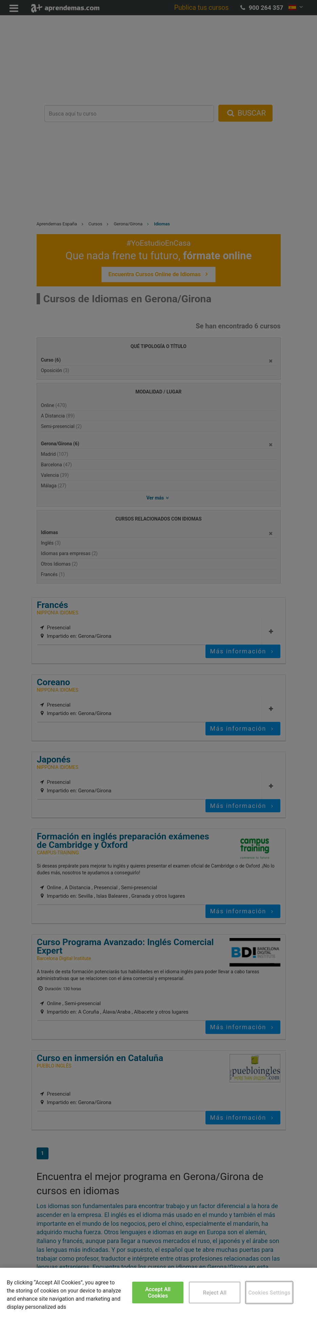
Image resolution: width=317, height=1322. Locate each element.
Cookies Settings (269, 1292)
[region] (158, 1295)
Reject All (214, 1292)
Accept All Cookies (158, 1292)
